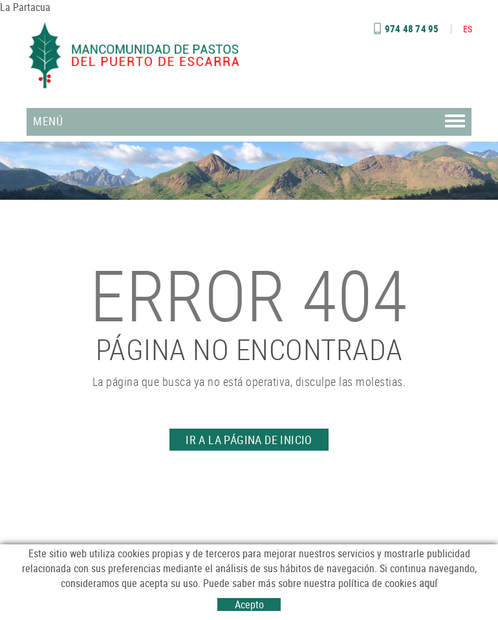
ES (468, 29)
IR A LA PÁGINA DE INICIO (249, 439)
